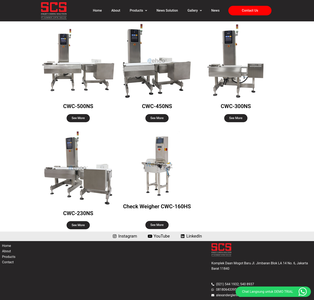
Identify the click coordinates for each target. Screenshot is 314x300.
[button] (138, 10)
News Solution (167, 10)
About (115, 10)
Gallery (194, 10)
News (215, 10)
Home (97, 10)
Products (138, 10)
